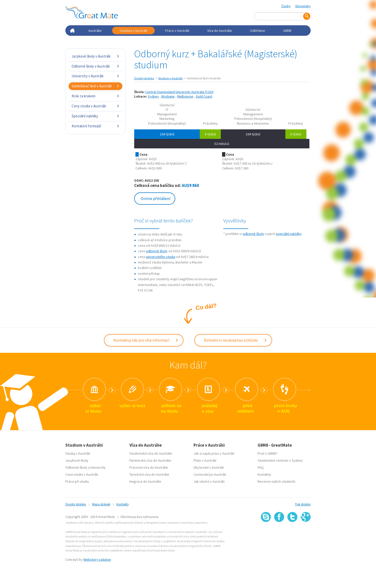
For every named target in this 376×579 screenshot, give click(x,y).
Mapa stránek (101, 504)
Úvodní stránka (144, 78)
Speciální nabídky (95, 116)
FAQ (261, 467)
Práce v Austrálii (177, 30)
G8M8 (287, 30)
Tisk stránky (303, 504)
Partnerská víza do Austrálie (150, 460)
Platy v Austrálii (205, 460)
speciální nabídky (289, 233)
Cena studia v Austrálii (81, 474)
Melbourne (185, 96)
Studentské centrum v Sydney (280, 460)
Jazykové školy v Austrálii (95, 56)
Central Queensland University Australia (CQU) (179, 92)
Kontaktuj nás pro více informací (145, 340)
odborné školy (156, 251)
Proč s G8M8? (267, 453)
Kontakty (264, 474)
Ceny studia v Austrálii (95, 106)
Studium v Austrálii (133, 30)
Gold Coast (204, 96)
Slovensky (303, 6)
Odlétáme (257, 30)
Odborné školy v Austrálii (95, 66)
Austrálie (95, 30)
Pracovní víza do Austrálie (148, 467)
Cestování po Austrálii (210, 474)
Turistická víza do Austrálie (149, 474)
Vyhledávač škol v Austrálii (95, 86)
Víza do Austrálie (219, 30)
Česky (286, 6)
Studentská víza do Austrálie (150, 453)
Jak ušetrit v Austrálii (209, 481)
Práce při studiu (77, 481)
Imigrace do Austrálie (145, 481)
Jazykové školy (76, 460)
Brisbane (168, 96)
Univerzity (98, 467)
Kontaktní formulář (95, 126)
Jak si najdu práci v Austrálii (214, 453)
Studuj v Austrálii (77, 453)
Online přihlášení (155, 198)
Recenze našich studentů (276, 481)
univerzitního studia (160, 256)
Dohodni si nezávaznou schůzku (235, 340)
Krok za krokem (95, 96)
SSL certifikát (292, 533)
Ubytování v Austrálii (209, 467)
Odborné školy (76, 467)
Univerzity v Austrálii (95, 76)
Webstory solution (97, 559)
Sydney (153, 96)
